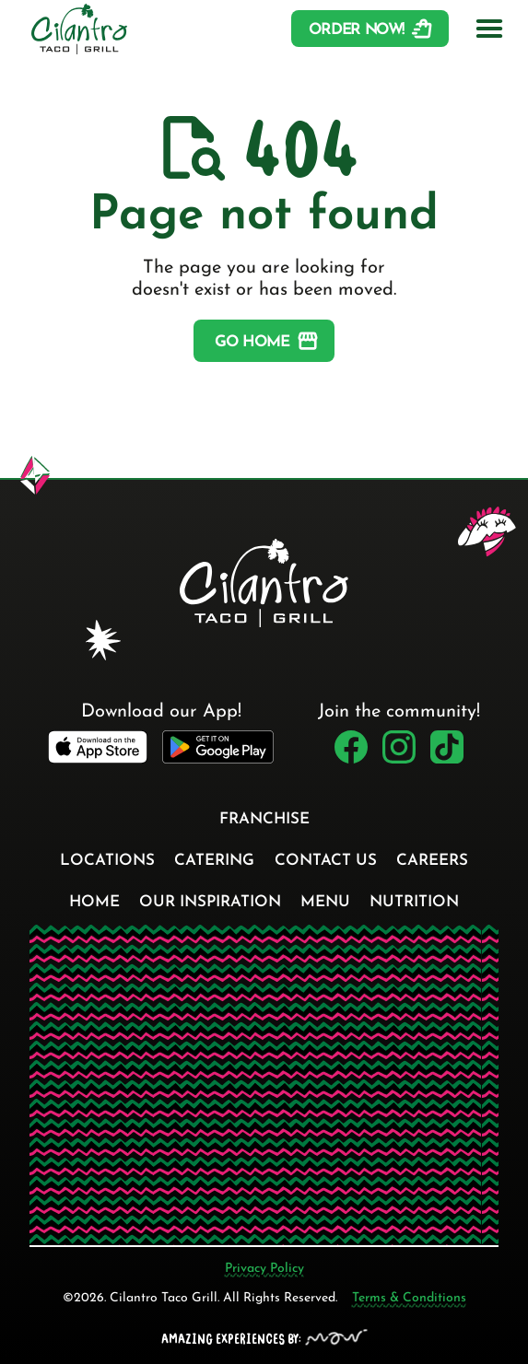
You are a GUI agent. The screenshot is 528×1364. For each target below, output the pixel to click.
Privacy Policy (264, 1269)
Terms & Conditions (409, 1298)
